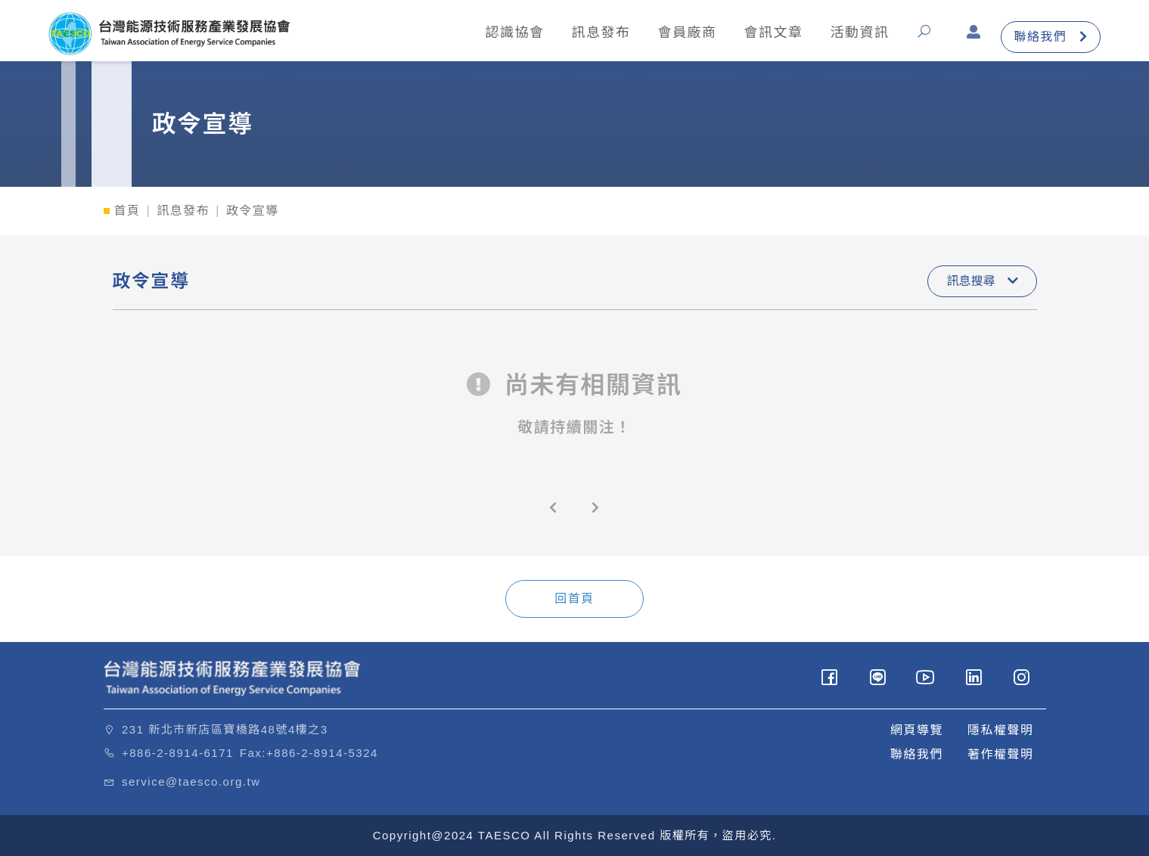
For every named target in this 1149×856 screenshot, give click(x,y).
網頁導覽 (916, 730)
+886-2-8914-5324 (322, 752)
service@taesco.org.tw (191, 781)
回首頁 (574, 598)
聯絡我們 (1051, 36)
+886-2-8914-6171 (178, 752)
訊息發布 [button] (600, 32)
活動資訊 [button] (859, 32)
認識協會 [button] (514, 32)
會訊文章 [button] (773, 32)
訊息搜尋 (981, 280)
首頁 (127, 210)
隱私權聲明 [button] (1000, 730)
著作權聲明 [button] (1000, 754)
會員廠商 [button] (686, 32)
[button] (927, 36)
